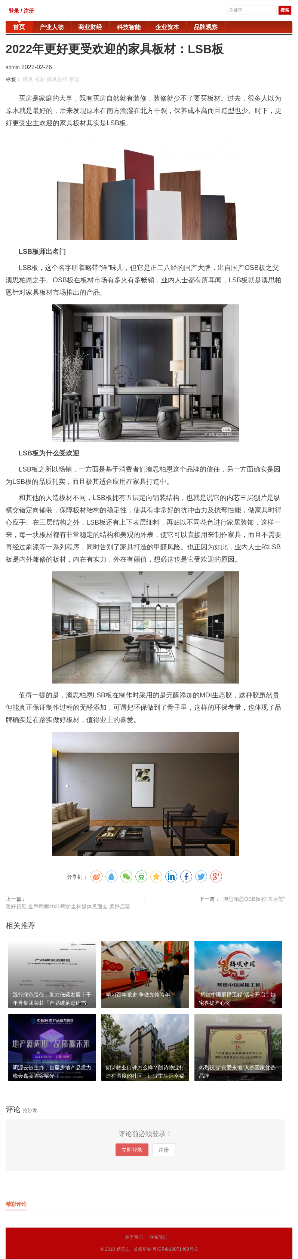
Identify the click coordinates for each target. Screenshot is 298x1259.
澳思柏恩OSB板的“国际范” (254, 899)
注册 (164, 1150)
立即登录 (132, 1150)
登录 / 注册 (21, 11)
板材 (40, 79)
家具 (28, 79)
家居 (74, 79)
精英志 (123, 1249)
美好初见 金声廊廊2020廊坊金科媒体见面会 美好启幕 (68, 906)
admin (13, 67)
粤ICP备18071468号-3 (175, 1249)
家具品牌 (57, 79)
